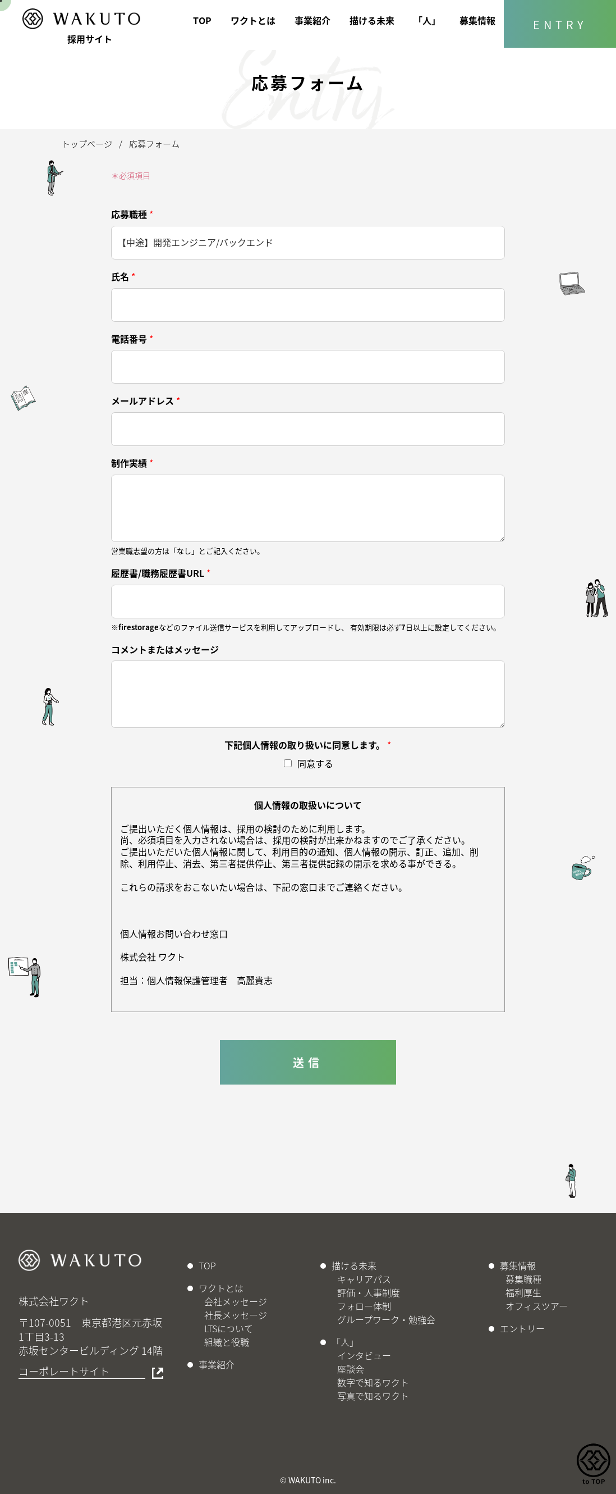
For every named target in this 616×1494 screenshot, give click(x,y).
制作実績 (132, 463)
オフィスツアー (536, 1306)
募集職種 (523, 1279)
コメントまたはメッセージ (165, 649)
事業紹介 (312, 20)
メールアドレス (145, 401)
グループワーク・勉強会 (386, 1319)
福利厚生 (523, 1292)
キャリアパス (364, 1279)
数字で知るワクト (373, 1382)
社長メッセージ (235, 1315)
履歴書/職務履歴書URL (160, 573)
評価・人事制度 (368, 1292)
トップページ (87, 144)
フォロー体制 (364, 1306)
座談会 (350, 1368)
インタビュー (364, 1355)
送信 (308, 1062)
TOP (202, 20)
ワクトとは (253, 20)
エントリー (522, 1328)
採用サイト (89, 38)
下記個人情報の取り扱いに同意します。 (307, 745)
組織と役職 (226, 1342)
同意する (315, 763)
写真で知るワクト (373, 1395)
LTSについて (228, 1328)
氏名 (123, 277)
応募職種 (132, 214)
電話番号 (132, 339)
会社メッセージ (235, 1301)
